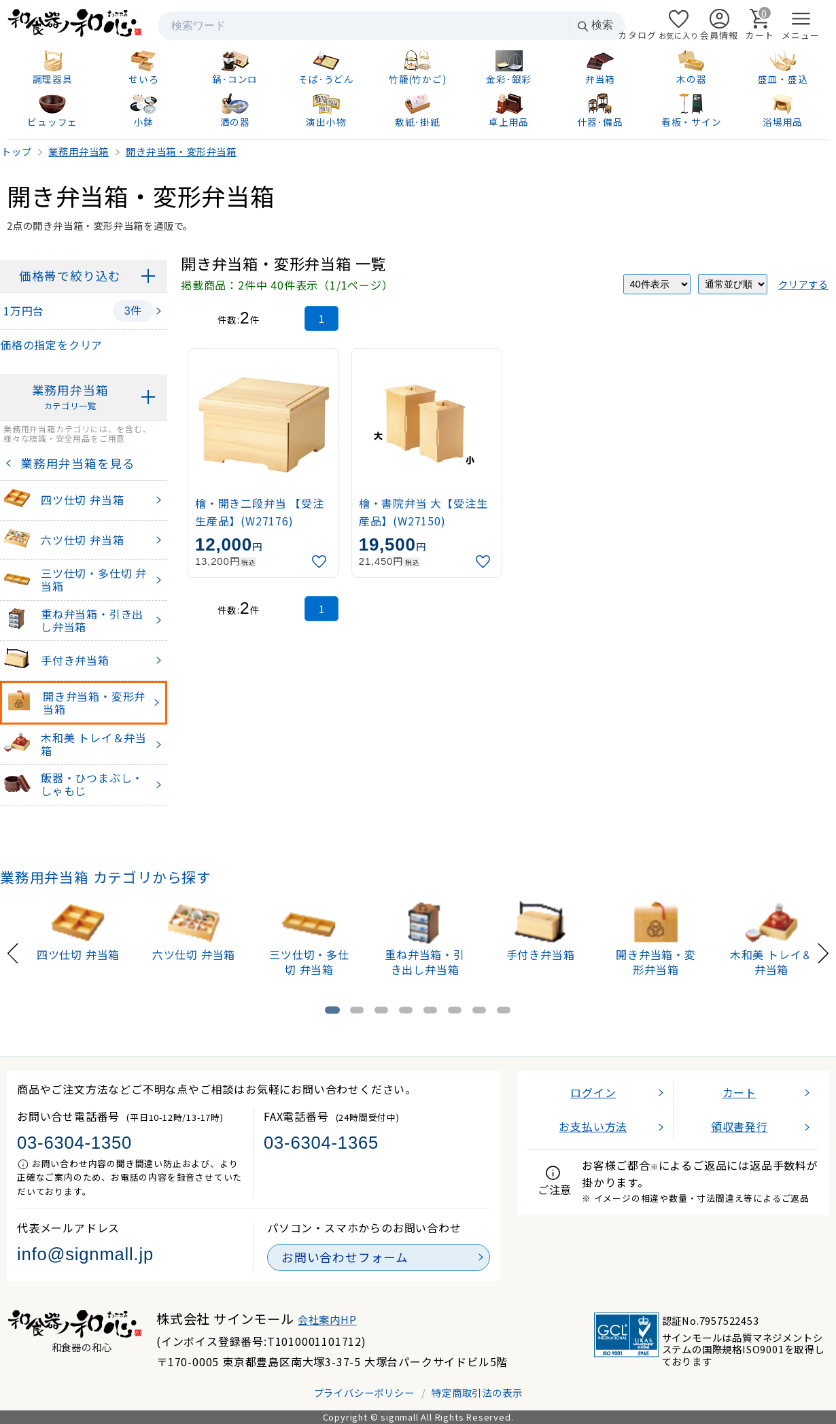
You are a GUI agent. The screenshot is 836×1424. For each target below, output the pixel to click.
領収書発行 (739, 1126)
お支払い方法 (593, 1126)
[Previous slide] (13, 951)
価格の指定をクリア (51, 344)
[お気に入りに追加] (321, 561)
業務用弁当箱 (70, 397)
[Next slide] (822, 951)
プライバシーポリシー (364, 1392)
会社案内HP (327, 1319)
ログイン (593, 1092)
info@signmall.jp (85, 1254)
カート (739, 1092)
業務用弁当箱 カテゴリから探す (105, 877)
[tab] (332, 1009)
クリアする (803, 284)
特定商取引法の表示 (477, 1392)
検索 (594, 25)
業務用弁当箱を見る (74, 463)
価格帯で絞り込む (70, 275)
